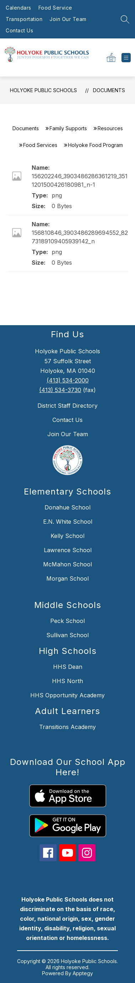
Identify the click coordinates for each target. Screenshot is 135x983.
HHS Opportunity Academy (67, 695)
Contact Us (19, 30)
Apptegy (83, 973)
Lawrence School (68, 550)
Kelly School (67, 535)
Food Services (40, 145)
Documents (109, 90)
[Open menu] (126, 57)
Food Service (55, 8)
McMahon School (67, 564)
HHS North (67, 681)
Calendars (18, 8)
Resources (110, 128)
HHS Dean (67, 666)
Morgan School (67, 578)
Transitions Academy (67, 726)
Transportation (24, 19)
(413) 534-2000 (68, 380)
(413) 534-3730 (60, 389)
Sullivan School (67, 635)
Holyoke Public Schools (43, 90)
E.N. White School (67, 521)
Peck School (67, 620)
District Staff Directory (67, 405)
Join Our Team (68, 19)
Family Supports (68, 128)
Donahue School (67, 507)
